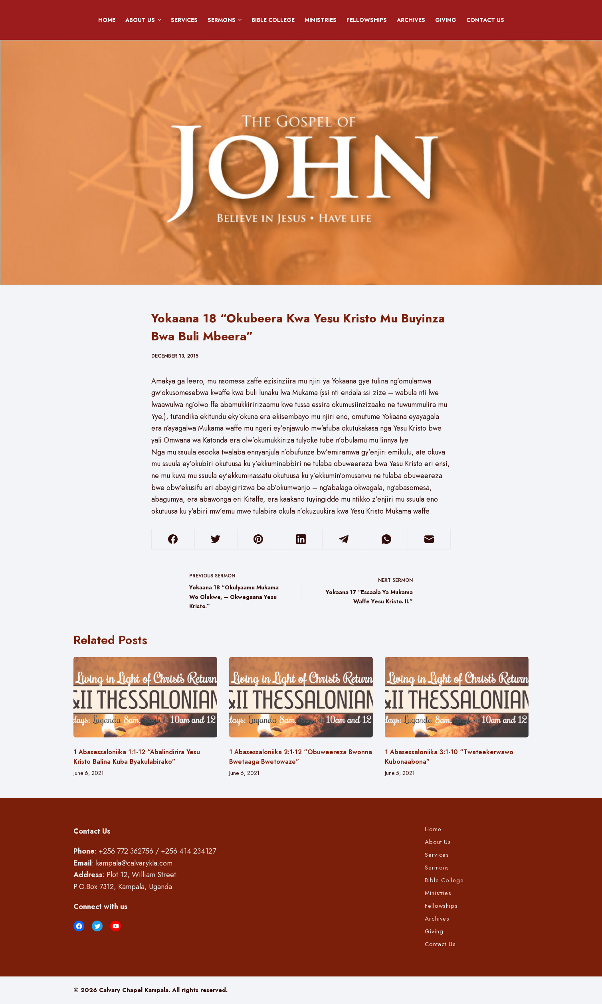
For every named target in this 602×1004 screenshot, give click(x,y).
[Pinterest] (258, 539)
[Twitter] (216, 539)
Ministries (321, 20)
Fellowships (367, 20)
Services (184, 20)
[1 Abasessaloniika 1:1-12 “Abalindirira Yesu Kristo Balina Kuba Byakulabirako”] (145, 697)
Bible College (273, 20)
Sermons (226, 20)
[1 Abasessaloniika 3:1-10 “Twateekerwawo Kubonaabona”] (457, 697)
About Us (144, 20)
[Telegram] (343, 539)
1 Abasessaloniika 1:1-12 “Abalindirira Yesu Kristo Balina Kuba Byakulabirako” (136, 756)
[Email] (429, 539)
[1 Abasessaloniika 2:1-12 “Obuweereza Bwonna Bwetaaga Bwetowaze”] (301, 697)
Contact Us (485, 20)
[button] (159, 20)
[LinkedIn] (301, 539)
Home (106, 20)
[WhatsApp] (386, 539)
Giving (445, 20)
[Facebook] (173, 539)
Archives (411, 20)
